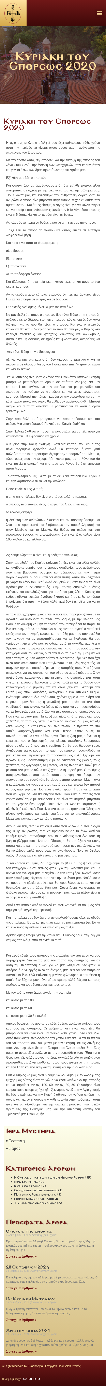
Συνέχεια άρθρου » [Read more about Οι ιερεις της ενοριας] (21, 1256)
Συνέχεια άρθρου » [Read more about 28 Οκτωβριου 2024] (21, 1288)
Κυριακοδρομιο (27, 1186)
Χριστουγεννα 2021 (28, 1330)
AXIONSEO (31, 1378)
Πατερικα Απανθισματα (35, 1194)
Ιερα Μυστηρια (26, 1181)
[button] (99, 13)
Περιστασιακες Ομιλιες (34, 1198)
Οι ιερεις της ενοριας (29, 1231)
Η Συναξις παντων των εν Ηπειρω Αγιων (49, 1177)
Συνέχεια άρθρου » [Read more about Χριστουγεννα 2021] (21, 1351)
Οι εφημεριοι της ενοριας (36, 1190)
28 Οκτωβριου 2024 (27, 1267)
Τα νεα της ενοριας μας (35, 1203)
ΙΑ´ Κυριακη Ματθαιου (30, 1298)
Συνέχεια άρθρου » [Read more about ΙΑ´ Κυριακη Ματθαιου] (21, 1320)
